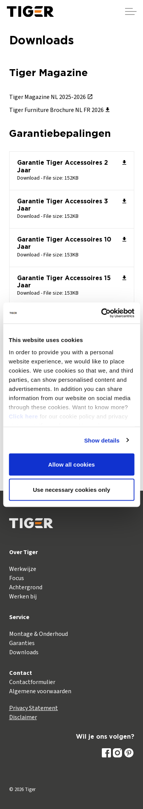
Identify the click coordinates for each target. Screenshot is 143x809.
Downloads (24, 652)
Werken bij (23, 596)
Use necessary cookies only (71, 489)
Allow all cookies (71, 464)
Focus (16, 578)
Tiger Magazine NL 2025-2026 (50, 97)
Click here (23, 416)
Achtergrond (25, 587)
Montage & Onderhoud (38, 634)
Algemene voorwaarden (40, 691)
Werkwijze (22, 569)
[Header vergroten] (130, 11)
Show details (102, 440)
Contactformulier (32, 682)
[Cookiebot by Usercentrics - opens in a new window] (101, 313)
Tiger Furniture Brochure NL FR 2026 (59, 110)
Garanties (22, 643)
